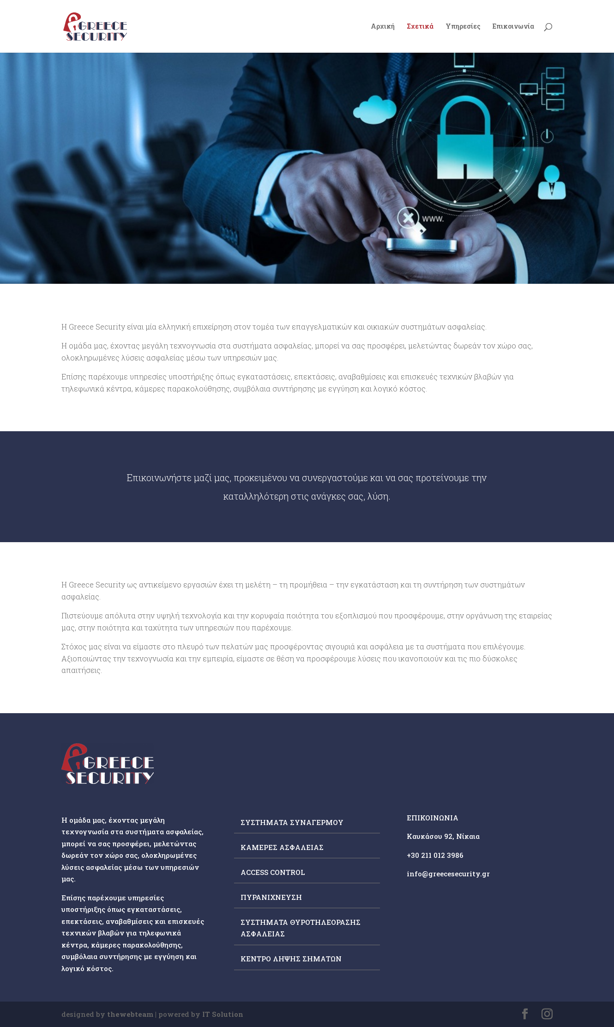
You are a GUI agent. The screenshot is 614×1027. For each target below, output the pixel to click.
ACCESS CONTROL (273, 872)
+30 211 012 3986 (435, 855)
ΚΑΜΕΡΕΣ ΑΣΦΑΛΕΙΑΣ (282, 847)
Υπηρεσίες (463, 27)
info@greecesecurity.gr (448, 873)
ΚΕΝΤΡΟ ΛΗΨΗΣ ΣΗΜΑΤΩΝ (291, 958)
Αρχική (383, 27)
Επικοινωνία (513, 27)
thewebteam (130, 1014)
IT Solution (222, 1014)
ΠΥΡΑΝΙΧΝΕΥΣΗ (271, 897)
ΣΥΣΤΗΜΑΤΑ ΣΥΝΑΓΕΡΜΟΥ (292, 822)
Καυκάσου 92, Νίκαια (443, 836)
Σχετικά (420, 27)
